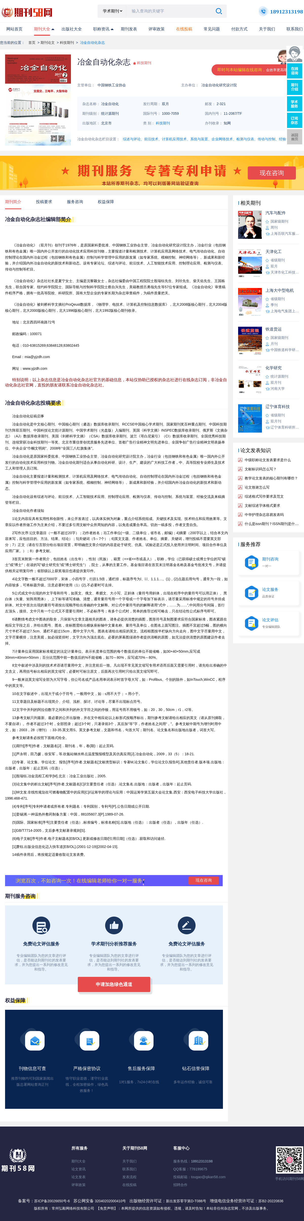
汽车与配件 (275, 213)
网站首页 (14, 29)
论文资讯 (78, 1169)
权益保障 (106, 202)
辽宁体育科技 (277, 406)
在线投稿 (129, 1185)
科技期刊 (67, 43)
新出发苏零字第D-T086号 (186, 1201)
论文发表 (78, 1177)
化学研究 (273, 368)
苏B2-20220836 (270, 1201)
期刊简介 (13, 202)
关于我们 (267, 29)
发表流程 (129, 1177)
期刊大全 (42, 29)
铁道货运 (273, 329)
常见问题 (212, 29)
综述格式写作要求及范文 (264, 496)
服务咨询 (75, 202)
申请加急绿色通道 (114, 984)
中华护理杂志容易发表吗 (264, 515)
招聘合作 (180, 1185)
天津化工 (273, 251)
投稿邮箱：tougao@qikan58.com (199, 1177)
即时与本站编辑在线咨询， (254, 70)
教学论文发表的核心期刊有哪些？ (271, 478)
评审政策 (156, 29)
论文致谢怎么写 (257, 487)
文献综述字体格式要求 (262, 505)
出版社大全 (72, 29)
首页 (31, 43)
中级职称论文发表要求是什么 (268, 460)
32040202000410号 (111, 1201)
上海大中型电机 (279, 290)
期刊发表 (129, 29)
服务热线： (193, 1161)
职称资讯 (101, 29)
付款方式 (239, 29)
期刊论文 (48, 43)
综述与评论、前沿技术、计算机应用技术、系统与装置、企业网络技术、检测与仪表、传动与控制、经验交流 (208, 139)
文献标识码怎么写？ (261, 469)
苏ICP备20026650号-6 (52, 1201)
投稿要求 (44, 202)
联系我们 (295, 29)
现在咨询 (272, 172)
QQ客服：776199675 (190, 1169)
